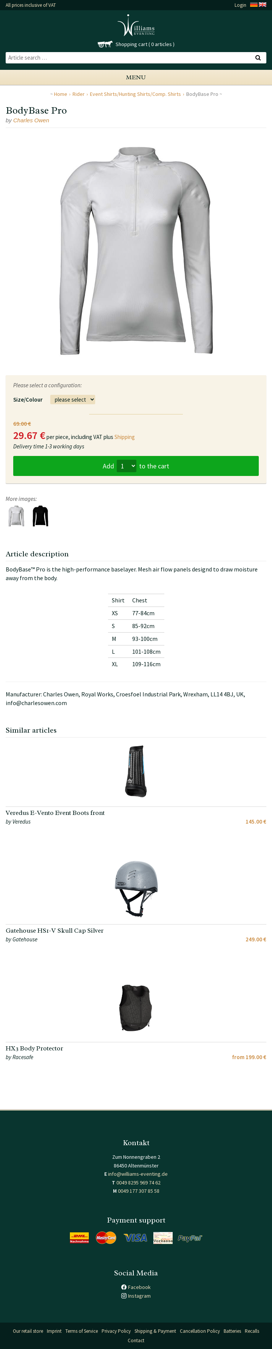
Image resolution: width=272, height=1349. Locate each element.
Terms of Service (81, 1331)
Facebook (139, 1287)
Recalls (252, 1331)
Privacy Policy (116, 1331)
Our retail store (28, 1331)
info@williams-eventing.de (138, 1173)
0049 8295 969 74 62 (138, 1182)
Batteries (232, 1331)
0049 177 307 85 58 (138, 1190)
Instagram (139, 1295)
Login (240, 5)
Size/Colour (28, 399)
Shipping (124, 436)
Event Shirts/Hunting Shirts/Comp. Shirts (135, 94)
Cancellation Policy (200, 1331)
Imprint (54, 1331)
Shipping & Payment (155, 1331)
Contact (136, 1340)
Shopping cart (131, 44)
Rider (79, 94)
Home (60, 94)
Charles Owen (31, 120)
